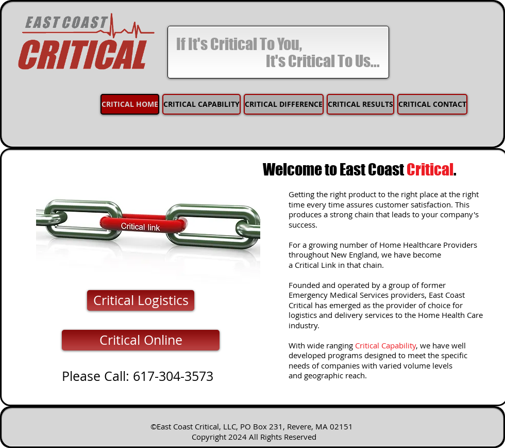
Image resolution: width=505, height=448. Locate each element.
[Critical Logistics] (140, 300)
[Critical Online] (141, 340)
